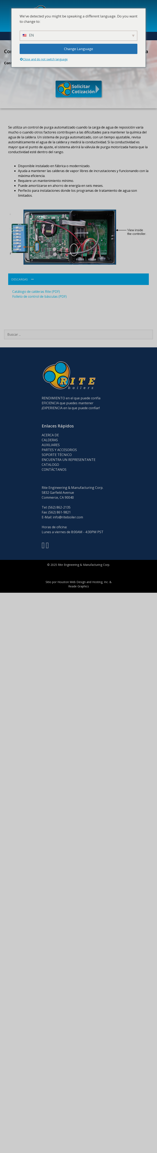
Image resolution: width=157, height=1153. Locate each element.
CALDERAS (50, 440)
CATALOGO (50, 464)
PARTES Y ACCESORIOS (59, 450)
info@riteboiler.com (68, 517)
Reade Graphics (78, 586)
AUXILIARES (51, 445)
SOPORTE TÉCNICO (57, 454)
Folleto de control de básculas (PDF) (39, 296)
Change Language (78, 48)
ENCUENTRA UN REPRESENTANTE (68, 459)
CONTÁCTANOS (54, 469)
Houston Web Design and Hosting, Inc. (83, 582)
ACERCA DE (50, 435)
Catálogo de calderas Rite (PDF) (36, 291)
